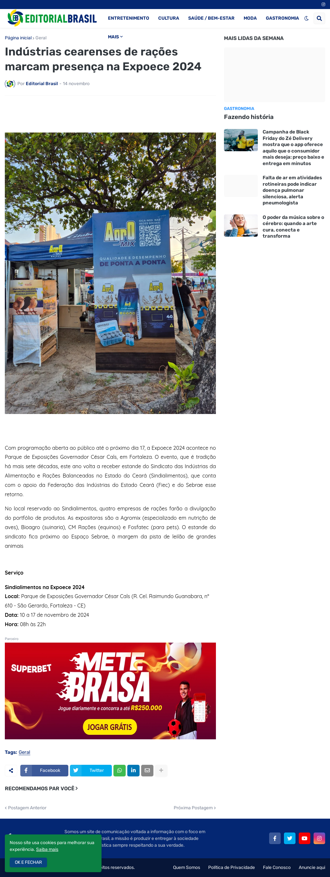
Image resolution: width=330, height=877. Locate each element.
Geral (40, 38)
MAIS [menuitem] (113, 37)
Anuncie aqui (312, 867)
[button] (306, 18)
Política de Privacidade (231, 867)
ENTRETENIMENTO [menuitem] (128, 18)
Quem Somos (186, 867)
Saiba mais (47, 849)
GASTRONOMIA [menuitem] (282, 18)
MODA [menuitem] (250, 18)
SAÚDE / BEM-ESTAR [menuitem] (211, 18)
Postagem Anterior (27, 808)
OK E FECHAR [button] (28, 862)
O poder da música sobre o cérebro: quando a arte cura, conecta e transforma (293, 226)
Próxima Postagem (193, 808)
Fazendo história (249, 117)
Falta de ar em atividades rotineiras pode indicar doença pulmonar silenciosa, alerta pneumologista (292, 190)
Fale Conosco (277, 867)
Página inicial (18, 38)
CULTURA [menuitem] (168, 18)
